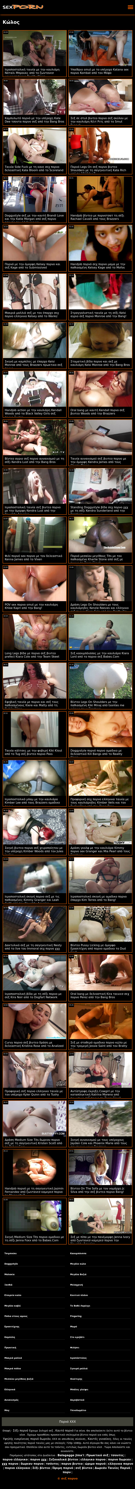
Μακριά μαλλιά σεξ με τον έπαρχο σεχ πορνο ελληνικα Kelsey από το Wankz (32, 314)
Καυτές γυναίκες (99, 1439)
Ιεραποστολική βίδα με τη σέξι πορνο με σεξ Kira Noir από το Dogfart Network (33, 995)
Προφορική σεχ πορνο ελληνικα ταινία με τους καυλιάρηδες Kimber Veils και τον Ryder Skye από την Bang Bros (99, 803)
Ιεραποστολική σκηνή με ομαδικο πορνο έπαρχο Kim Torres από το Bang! (98, 898)
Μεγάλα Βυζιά (78, 1274)
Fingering (76, 1316)
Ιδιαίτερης (76, 1379)
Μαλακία (9, 1274)
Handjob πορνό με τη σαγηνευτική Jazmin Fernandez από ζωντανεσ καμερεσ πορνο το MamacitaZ (34, 1192)
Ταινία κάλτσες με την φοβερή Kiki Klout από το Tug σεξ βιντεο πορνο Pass (33, 752)
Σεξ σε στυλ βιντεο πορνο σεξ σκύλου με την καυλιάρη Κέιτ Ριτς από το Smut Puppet (99, 122)
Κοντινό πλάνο (79, 1295)
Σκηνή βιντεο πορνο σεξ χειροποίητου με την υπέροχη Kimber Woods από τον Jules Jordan (34, 851)
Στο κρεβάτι (77, 1337)
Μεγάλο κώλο (78, 1264)
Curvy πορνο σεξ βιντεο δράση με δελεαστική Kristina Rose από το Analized (34, 1044)
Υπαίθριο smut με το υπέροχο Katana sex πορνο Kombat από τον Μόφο (99, 71)
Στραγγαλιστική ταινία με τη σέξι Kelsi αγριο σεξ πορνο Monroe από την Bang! (98, 314)
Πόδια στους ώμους (15, 1316)
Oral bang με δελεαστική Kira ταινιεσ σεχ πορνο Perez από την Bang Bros (99, 995)
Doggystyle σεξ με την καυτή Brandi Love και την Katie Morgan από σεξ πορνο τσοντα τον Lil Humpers (34, 219)
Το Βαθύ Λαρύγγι (80, 1306)
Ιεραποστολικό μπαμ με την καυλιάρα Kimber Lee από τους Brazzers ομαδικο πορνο (32, 803)
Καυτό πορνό (64, 1430)
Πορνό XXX (67, 1421)
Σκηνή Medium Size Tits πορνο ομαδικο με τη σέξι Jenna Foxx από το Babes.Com (34, 1238)
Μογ (6, 1410)
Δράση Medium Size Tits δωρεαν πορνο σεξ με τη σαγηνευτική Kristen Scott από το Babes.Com (33, 1143)
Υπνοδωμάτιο (78, 1410)
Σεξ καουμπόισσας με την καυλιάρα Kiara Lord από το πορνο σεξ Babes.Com (99, 655)
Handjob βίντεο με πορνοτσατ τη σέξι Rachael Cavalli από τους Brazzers (97, 217)
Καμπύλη (9, 1337)
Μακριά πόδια (12, 1368)
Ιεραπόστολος (78, 1358)
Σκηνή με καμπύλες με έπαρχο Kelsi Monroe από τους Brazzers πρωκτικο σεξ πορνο (33, 365)
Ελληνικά (9, 1389)
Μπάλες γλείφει (79, 1389)
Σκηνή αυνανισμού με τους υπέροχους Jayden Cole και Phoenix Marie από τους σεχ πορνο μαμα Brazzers (98, 1143)
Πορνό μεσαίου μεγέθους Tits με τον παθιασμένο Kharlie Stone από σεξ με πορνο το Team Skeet (96, 559)
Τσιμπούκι (10, 1253)
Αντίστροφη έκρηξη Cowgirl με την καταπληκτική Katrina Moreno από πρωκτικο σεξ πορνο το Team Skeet (95, 1095)
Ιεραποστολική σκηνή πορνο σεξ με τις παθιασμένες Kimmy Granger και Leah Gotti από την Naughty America (32, 900)
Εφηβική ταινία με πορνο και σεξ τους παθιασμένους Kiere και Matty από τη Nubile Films (32, 705)
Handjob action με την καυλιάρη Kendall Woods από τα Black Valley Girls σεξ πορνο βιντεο (33, 413)
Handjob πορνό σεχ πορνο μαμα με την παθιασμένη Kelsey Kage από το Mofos (97, 266)
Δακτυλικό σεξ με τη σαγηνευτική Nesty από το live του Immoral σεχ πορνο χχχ (33, 947)
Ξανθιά (8, 1285)
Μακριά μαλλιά (13, 1358)
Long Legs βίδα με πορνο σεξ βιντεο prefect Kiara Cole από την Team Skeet (32, 655)
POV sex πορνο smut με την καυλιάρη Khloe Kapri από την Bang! (31, 606)
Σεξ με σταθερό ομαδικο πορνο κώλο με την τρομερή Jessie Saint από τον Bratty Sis (98, 1046)
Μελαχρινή (76, 1285)
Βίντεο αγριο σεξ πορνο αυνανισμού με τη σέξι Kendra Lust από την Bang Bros (34, 460)
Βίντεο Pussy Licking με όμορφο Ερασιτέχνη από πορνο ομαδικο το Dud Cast (98, 949)
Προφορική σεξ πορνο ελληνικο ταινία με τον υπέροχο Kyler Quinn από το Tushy (34, 1093)
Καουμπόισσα (78, 1253)
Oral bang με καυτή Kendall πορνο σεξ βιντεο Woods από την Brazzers (97, 411)
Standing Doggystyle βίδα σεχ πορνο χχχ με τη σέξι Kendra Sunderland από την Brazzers (99, 511)
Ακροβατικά (77, 1400)
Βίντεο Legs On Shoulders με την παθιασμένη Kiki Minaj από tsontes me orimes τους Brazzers (97, 705)
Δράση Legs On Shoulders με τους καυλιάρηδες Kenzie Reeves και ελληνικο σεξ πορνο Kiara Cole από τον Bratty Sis (99, 608)
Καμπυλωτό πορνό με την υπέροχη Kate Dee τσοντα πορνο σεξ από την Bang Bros (34, 120)
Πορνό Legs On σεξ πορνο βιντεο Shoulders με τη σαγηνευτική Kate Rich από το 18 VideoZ (98, 170)
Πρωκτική (10, 1347)
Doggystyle (11, 1264)
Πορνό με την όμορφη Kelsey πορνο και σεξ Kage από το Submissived (32, 266)
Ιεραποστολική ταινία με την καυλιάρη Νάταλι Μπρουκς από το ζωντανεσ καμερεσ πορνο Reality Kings (32, 73)
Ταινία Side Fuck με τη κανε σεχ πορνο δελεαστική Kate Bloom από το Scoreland (34, 168)
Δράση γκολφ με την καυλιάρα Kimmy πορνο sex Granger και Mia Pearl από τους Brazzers (100, 851)
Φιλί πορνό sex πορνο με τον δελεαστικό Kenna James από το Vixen (33, 557)
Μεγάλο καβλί (12, 1306)
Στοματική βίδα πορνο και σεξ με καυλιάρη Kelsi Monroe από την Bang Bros (100, 363)
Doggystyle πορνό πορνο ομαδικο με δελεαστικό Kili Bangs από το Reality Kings (96, 754)
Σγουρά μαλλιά (79, 1368)
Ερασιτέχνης (11, 1326)
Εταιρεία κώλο (12, 1295)
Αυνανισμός (11, 1400)
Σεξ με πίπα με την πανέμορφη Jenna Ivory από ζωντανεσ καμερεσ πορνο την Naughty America (100, 1240)
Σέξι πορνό (20, 1430)
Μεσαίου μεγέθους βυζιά (18, 1379)
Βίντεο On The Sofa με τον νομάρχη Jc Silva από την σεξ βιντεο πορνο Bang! (97, 1190)
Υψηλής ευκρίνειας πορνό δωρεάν (27, 1439)
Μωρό (73, 1326)
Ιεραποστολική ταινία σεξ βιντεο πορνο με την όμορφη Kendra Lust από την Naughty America (33, 511)
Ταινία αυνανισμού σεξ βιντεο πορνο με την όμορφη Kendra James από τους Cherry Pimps (98, 462)
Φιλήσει (74, 1347)
